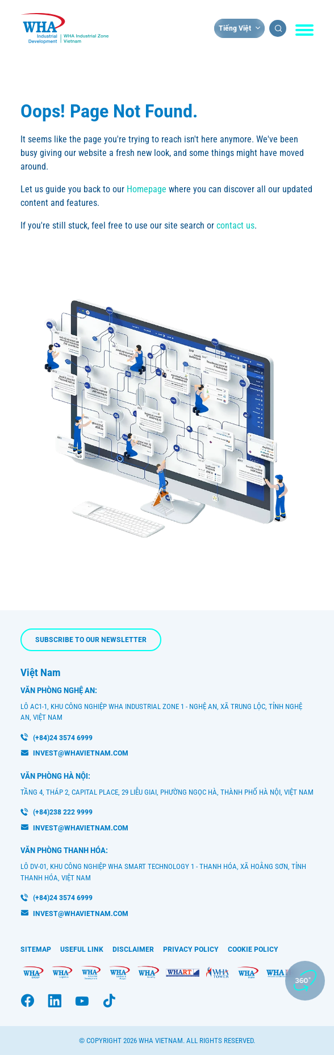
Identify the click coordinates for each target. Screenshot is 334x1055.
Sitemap (35, 949)
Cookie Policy (253, 949)
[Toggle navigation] (304, 30)
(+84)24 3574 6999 (63, 737)
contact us (235, 225)
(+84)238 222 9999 (63, 812)
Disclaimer (133, 949)
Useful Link (81, 949)
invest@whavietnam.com (80, 753)
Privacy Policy (191, 949)
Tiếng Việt (235, 28)
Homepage (146, 189)
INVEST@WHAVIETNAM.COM (80, 913)
